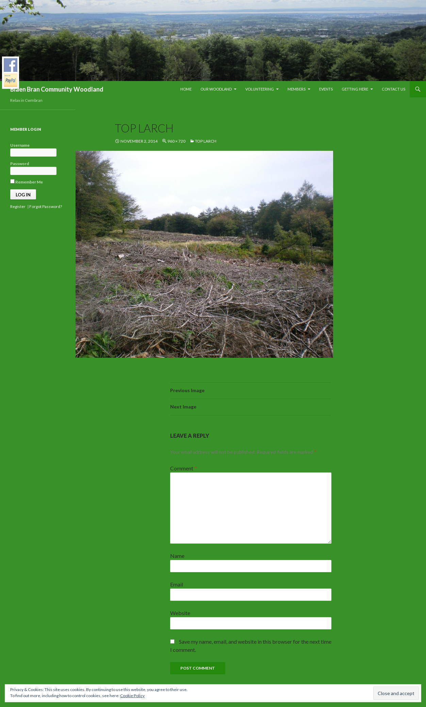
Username (20, 145)
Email (176, 584)
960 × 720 (176, 141)
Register (18, 206)
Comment (183, 468)
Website (180, 613)
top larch (205, 141)
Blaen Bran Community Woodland (56, 89)
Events (326, 89)
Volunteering (259, 89)
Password (19, 163)
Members (297, 89)
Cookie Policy (132, 695)
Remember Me (26, 181)
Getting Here (355, 89)
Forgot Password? (45, 206)
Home (186, 89)
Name (177, 555)
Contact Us (393, 89)
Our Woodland (216, 89)
